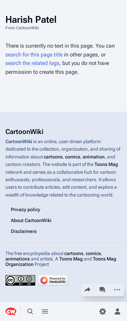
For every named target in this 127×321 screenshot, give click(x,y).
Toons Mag (106, 164)
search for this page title (34, 54)
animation (94, 156)
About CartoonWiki (31, 220)
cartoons (53, 156)
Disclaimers (24, 231)
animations (17, 258)
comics (72, 156)
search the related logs (32, 63)
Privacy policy (25, 209)
